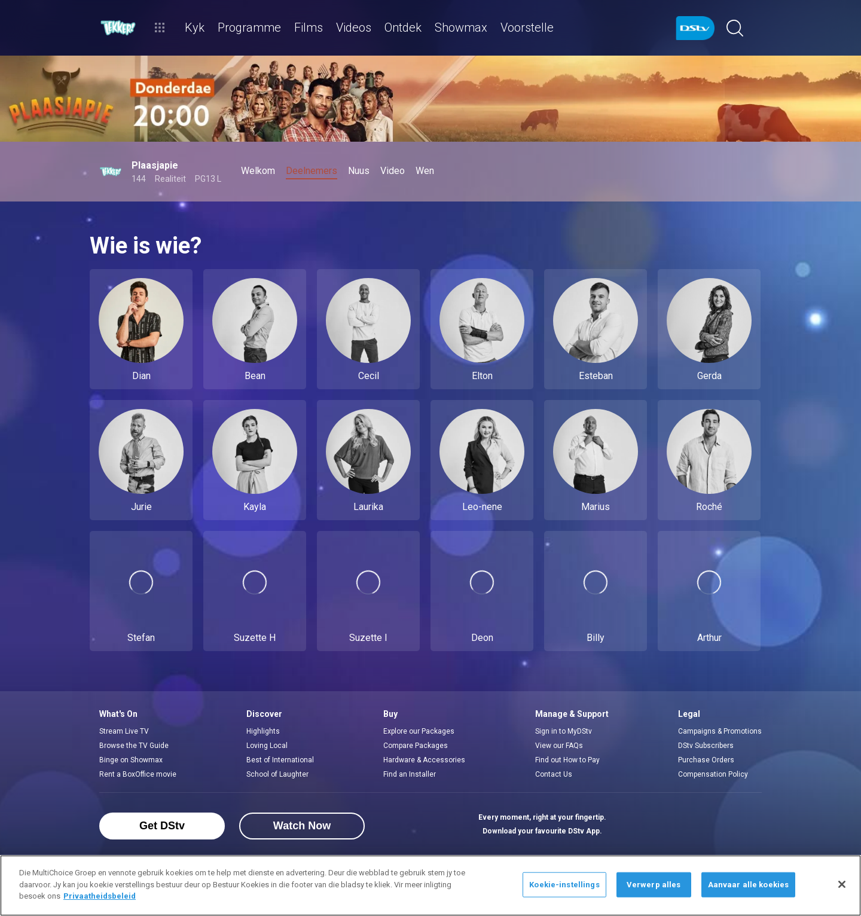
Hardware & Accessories (424, 760)
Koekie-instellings (564, 884)
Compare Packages (415, 745)
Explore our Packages (418, 731)
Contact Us (553, 774)
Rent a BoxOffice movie (137, 774)
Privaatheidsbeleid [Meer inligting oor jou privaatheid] (99, 895)
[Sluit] (842, 884)
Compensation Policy (713, 774)
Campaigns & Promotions (720, 731)
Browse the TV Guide (134, 745)
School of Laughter (277, 774)
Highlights (263, 731)
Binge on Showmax (131, 760)
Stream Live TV (124, 731)
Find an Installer (409, 774)
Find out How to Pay (567, 760)
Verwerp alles (654, 884)
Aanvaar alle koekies (748, 884)
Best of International (280, 760)
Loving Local (267, 745)
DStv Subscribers (706, 745)
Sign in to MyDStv (563, 731)
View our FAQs (559, 745)
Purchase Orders (706, 760)
